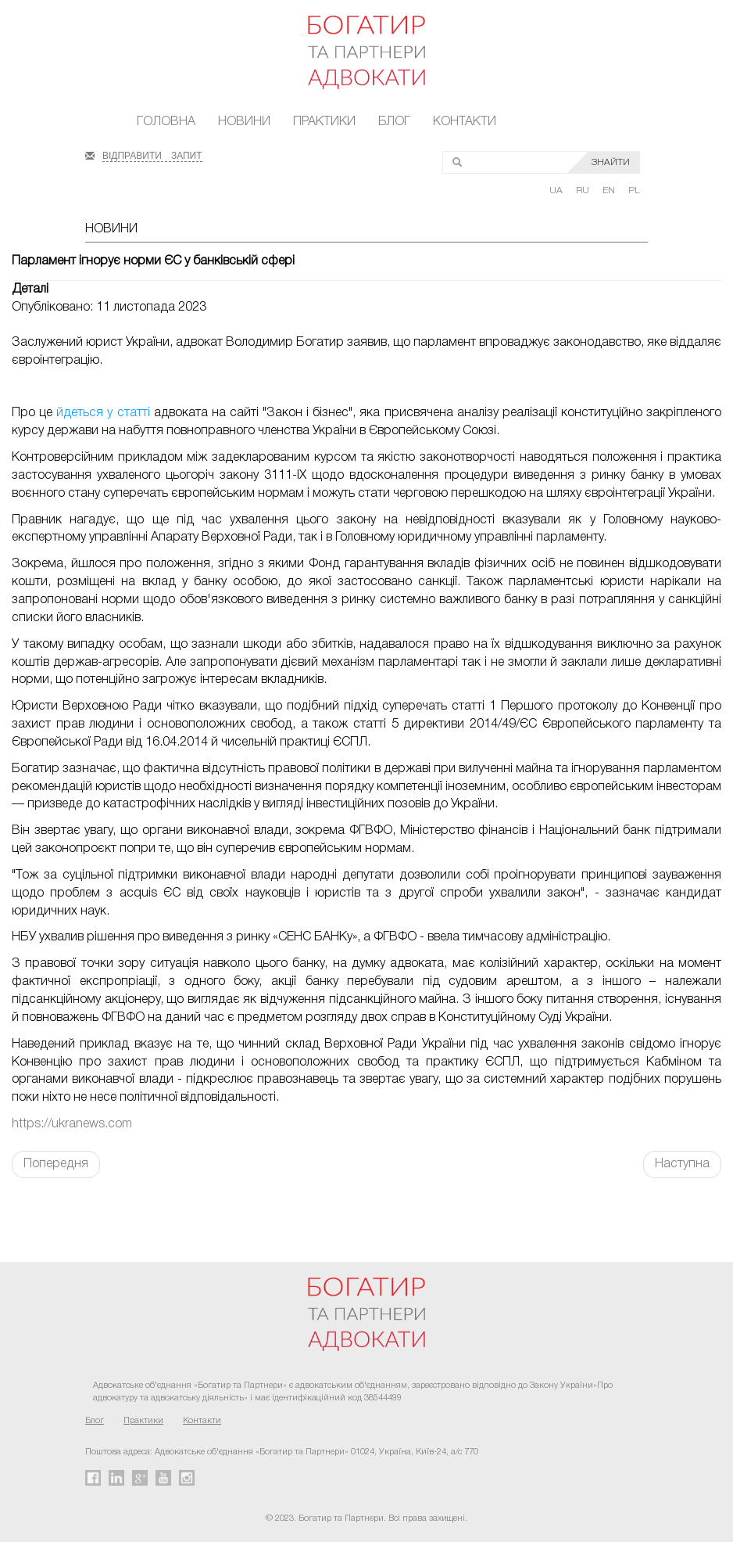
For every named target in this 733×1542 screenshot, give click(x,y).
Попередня (55, 1164)
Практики (324, 122)
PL (634, 190)
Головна (166, 122)
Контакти (464, 122)
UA (557, 190)
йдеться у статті (102, 413)
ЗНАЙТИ (611, 162)
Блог (394, 122)
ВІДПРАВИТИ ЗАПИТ (152, 154)
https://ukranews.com (72, 1124)
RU (584, 190)
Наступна (682, 1164)
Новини (244, 122)
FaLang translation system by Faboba (49, 1205)
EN (609, 190)
